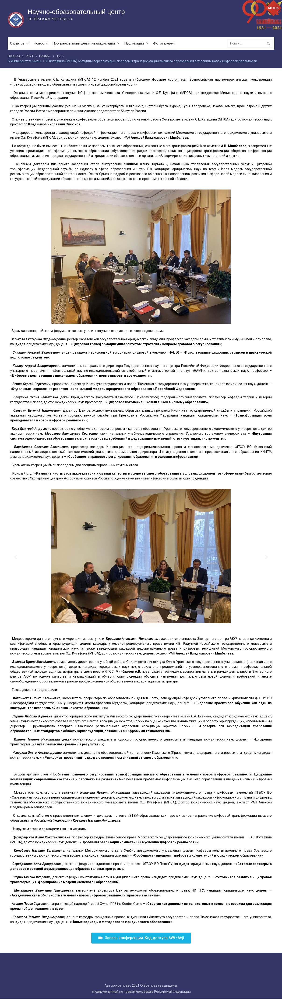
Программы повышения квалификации (83, 43)
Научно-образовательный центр (76, 11)
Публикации (134, 43)
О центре (17, 43)
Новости (41, 43)
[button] (141, 938)
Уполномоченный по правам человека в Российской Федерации (141, 992)
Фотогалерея (164, 43)
